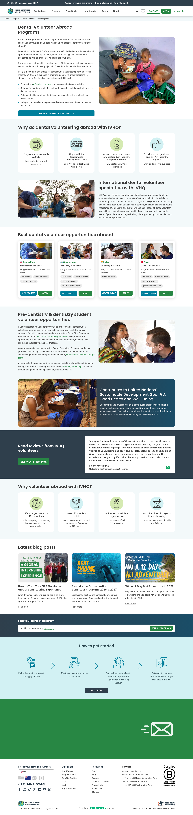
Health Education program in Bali (52, 336)
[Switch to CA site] (42, 777)
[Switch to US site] (21, 777)
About (116, 11)
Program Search (69, 774)
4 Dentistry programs (43, 84)
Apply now (96, 690)
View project (28, 293)
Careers (95, 778)
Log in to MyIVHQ (69, 788)
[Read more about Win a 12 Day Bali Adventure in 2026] (150, 579)
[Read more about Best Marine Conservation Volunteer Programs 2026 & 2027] (96, 580)
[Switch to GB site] (35, 777)
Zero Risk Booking (69, 778)
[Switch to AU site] (28, 777)
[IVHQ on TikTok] (29, 789)
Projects (56, 11)
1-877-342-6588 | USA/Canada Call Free (139, 778)
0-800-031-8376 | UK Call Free (134, 781)
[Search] (137, 11)
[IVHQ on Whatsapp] (49, 789)
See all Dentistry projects (56, 113)
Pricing (105, 11)
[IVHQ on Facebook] (19, 789)
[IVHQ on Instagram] (24, 789)
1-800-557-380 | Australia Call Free (137, 785)
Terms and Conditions (101, 781)
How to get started (96, 646)
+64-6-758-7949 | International (135, 774)
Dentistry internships (73, 366)
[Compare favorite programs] (143, 11)
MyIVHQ (179, 11)
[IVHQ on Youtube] (44, 789)
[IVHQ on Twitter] (34, 789)
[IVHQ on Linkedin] (39, 789)
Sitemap (95, 792)
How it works (91, 11)
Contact (153, 11)
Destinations (41, 11)
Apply (166, 11)
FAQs (64, 781)
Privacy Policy (98, 785)
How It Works (67, 771)
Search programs (161, 628)
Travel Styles (73, 11)
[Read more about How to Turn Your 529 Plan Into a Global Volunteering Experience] (43, 580)
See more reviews (34, 462)
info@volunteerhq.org (131, 771)
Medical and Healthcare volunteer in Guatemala (108, 469)
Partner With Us (98, 788)
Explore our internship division (162, 808)
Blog (94, 774)
